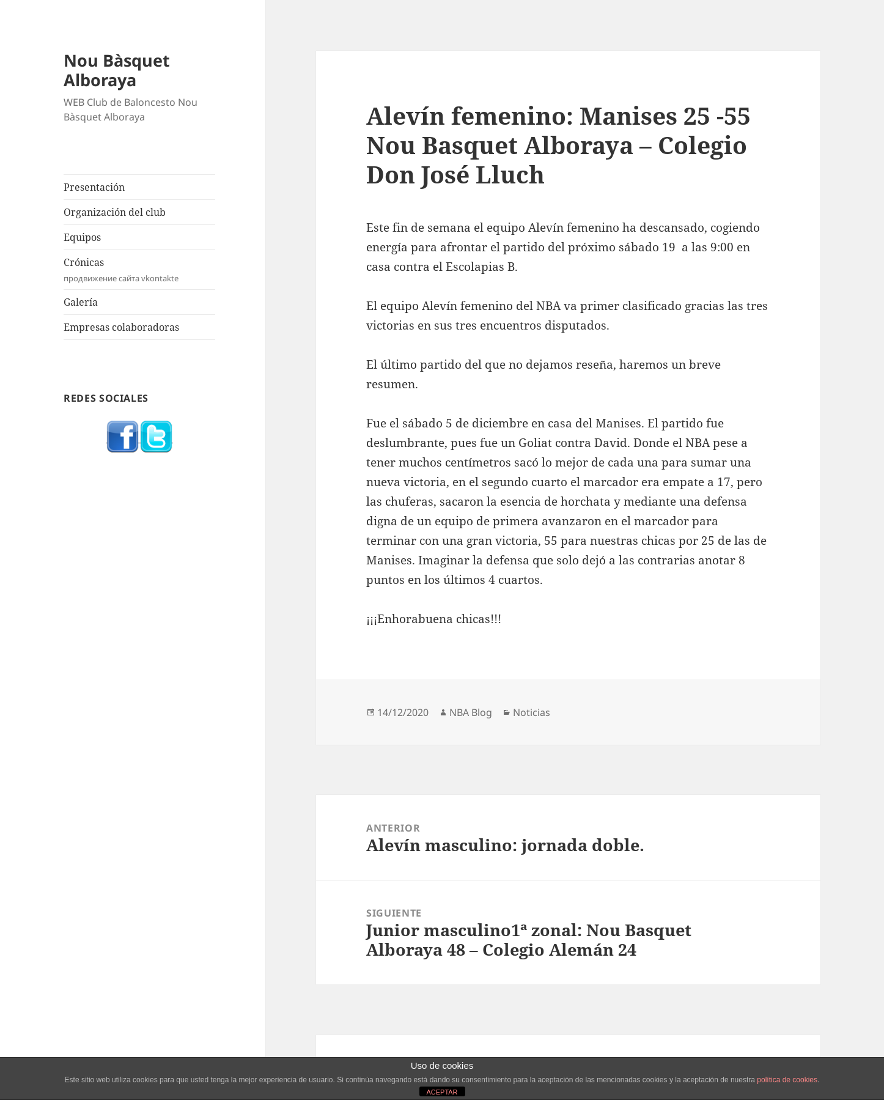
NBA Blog (470, 712)
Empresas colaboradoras (121, 327)
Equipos (82, 237)
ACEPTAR (441, 1092)
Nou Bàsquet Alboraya (117, 70)
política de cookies (787, 1080)
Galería (81, 302)
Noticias (531, 712)
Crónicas (139, 270)
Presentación (94, 187)
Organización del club (115, 212)
